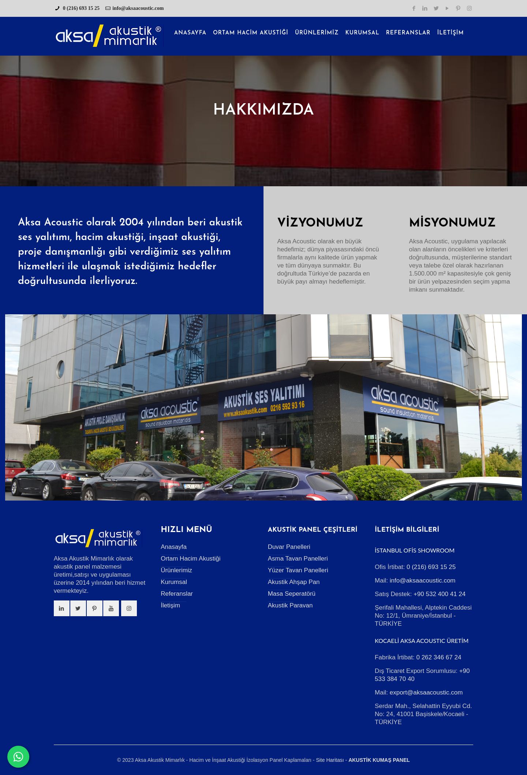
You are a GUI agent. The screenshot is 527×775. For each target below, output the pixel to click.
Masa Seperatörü (291, 593)
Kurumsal (174, 582)
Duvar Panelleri (289, 546)
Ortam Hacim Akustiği (190, 558)
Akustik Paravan (290, 605)
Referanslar (177, 593)
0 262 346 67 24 (438, 657)
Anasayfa (174, 546)
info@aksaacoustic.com (138, 8)
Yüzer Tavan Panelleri (298, 570)
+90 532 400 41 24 (440, 594)
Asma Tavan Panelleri (298, 558)
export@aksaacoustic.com (426, 692)
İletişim (170, 605)
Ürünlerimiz (176, 570)
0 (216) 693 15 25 (80, 8)
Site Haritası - (331, 760)
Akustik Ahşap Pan (294, 582)
